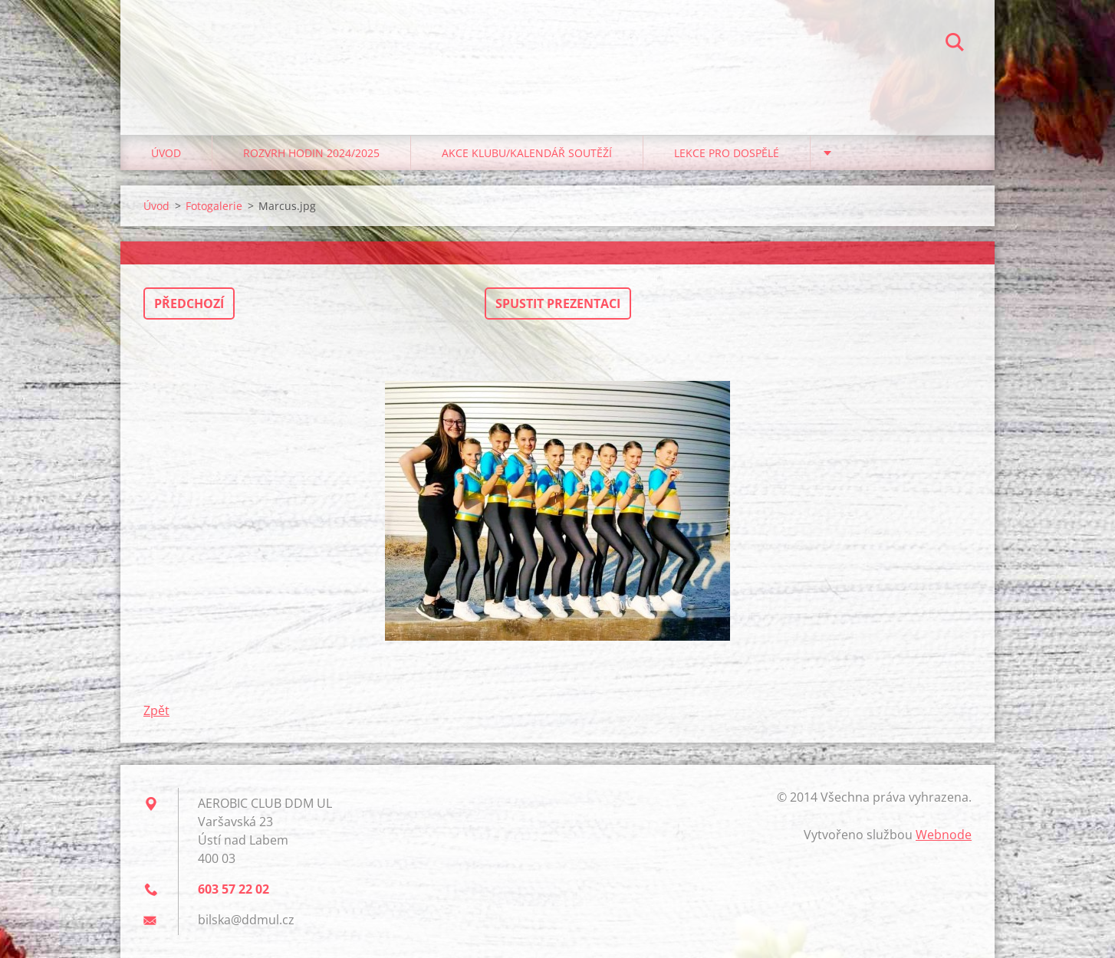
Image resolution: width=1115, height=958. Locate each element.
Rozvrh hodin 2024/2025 (311, 153)
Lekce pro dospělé (726, 153)
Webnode (944, 834)
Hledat (955, 44)
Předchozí (189, 303)
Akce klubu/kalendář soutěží (527, 153)
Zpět (156, 710)
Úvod (166, 153)
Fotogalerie (214, 205)
